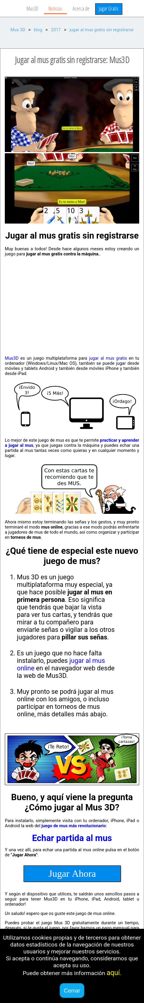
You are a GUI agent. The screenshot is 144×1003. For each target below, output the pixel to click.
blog (38, 29)
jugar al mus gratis (108, 358)
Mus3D (11, 358)
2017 (56, 29)
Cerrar (72, 990)
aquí (113, 973)
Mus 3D (18, 29)
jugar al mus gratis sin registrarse (102, 29)
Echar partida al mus (72, 838)
